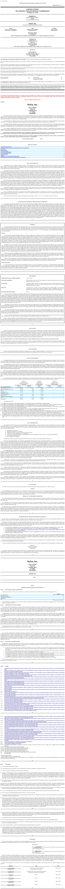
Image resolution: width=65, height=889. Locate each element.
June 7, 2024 (14, 530)
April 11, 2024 (58, 529)
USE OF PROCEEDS (4, 151)
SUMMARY (3, 148)
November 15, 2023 (30, 529)
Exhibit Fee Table (7, 753)
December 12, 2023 (38, 529)
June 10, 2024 (21, 530)
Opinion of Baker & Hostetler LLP (10, 691)
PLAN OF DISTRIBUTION (6, 153)
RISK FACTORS (4, 149)
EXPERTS (2, 155)
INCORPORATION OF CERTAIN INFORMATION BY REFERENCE (13, 157)
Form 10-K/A (52, 527)
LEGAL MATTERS (4, 154)
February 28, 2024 (52, 529)
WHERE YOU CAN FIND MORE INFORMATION (10, 156)
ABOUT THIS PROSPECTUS (6, 146)
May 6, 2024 (41, 528)
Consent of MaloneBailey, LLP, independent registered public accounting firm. (18, 741)
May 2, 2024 (9, 530)
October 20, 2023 (24, 529)
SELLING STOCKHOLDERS (6, 152)
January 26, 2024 (45, 529)
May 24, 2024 (55, 528)
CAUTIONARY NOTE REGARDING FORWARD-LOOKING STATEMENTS (15, 147)
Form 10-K (15, 527)
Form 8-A (36, 531)
